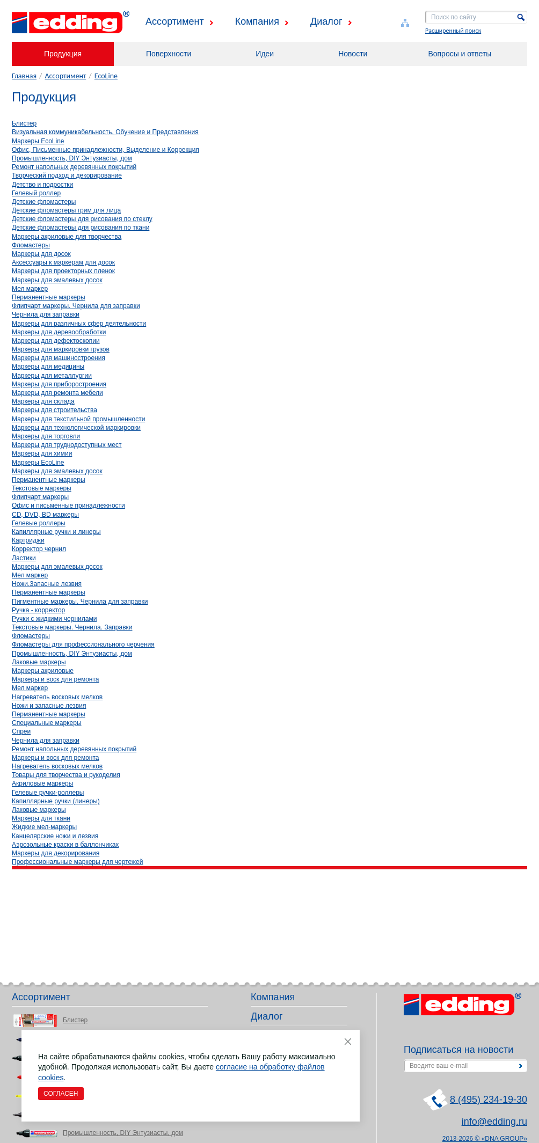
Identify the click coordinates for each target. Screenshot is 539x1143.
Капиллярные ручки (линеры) (56, 801)
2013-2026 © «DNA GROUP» (484, 1138)
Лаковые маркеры (39, 662)
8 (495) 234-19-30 (488, 1099)
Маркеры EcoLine (38, 141)
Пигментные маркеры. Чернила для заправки (80, 601)
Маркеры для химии (42, 453)
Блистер (24, 123)
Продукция (63, 53)
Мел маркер (30, 288)
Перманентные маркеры (48, 297)
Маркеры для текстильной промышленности (78, 419)
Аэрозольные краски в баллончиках (65, 844)
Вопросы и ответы (459, 53)
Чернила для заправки (45, 314)
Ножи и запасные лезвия (49, 705)
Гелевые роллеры (38, 523)
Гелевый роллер (36, 193)
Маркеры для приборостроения (59, 384)
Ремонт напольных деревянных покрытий (74, 167)
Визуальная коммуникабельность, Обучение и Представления (105, 132)
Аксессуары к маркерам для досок (63, 262)
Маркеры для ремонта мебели (57, 393)
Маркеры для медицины (48, 366)
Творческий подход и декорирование (67, 175)
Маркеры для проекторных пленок (63, 271)
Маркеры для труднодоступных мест (67, 445)
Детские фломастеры (44, 202)
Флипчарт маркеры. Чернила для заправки (76, 306)
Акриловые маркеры (42, 783)
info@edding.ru (494, 1121)
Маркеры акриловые (43, 671)
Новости (352, 53)
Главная (24, 75)
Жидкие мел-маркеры (44, 827)
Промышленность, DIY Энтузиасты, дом (72, 158)
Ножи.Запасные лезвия (47, 584)
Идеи (265, 53)
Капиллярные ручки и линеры (56, 532)
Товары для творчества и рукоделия (66, 775)
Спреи (21, 731)
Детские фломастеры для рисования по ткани (80, 227)
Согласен (60, 1093)
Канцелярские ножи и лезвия (55, 836)
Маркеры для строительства (54, 410)
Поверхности (168, 53)
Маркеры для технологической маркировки (76, 427)
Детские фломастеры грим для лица (66, 210)
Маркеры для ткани (41, 818)
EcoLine (106, 75)
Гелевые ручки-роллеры (48, 792)
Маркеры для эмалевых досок (57, 280)
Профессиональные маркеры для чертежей (77, 862)
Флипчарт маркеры (40, 497)
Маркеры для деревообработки (59, 332)
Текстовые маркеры (41, 488)
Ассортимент (174, 21)
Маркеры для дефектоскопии (56, 341)
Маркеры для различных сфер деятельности (79, 323)
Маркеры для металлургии (52, 375)
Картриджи (28, 540)
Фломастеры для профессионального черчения (83, 644)
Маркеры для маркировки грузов (61, 349)
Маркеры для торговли (46, 436)
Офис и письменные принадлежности (68, 505)
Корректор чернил (39, 549)
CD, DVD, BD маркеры (45, 514)
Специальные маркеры (47, 723)
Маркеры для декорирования (55, 853)
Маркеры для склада (43, 401)
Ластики (24, 558)
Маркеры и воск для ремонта (55, 679)
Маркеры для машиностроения (58, 358)
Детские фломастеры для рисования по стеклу (82, 219)
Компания (257, 21)
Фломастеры (31, 245)
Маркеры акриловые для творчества (66, 236)
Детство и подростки (42, 184)
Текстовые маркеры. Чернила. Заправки (72, 627)
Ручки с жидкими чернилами (54, 618)
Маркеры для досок (41, 254)
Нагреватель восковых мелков (57, 697)
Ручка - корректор (38, 610)
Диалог (326, 21)
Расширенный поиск (453, 30)
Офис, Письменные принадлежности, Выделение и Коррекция (105, 149)
